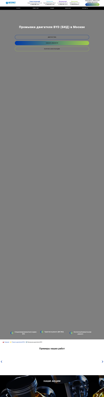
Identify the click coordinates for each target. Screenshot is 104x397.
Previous (6, 395)
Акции (52, 8)
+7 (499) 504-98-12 (74, 4)
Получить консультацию (92, 4)
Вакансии (68, 8)
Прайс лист (36, 8)
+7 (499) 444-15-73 (62, 4)
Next (97, 395)
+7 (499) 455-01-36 (49, 4)
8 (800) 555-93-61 (92, 2)
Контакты (85, 8)
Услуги (18, 8)
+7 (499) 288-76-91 (34, 4)
